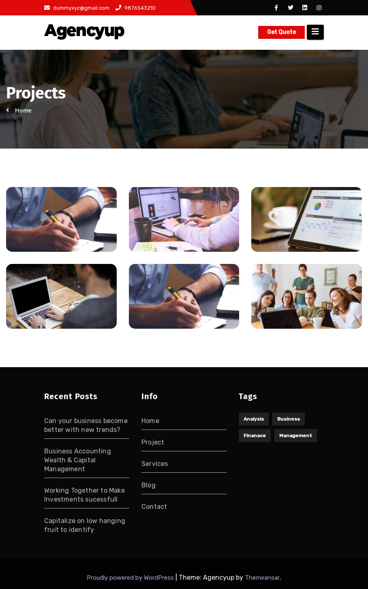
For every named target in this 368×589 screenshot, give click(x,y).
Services (154, 464)
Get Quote (281, 32)
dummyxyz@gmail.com (76, 8)
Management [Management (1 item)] (295, 435)
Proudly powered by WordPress (131, 577)
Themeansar (262, 577)
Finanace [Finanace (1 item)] (255, 435)
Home (150, 421)
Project (152, 442)
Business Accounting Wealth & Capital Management (77, 460)
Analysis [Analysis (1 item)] (254, 419)
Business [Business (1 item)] (288, 419)
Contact (154, 506)
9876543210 (136, 8)
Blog (148, 485)
